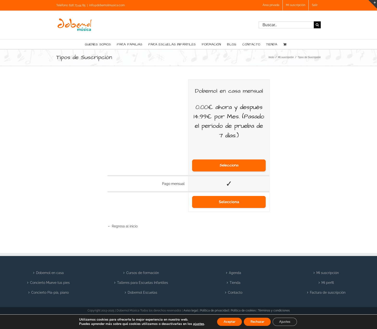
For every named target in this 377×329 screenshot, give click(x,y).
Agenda (235, 273)
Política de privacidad (214, 310)
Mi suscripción (327, 273)
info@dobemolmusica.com (107, 5)
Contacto (235, 292)
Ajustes (286, 321)
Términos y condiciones (274, 310)
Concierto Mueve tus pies (50, 283)
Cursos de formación (142, 273)
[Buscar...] (286, 24)
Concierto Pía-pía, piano (50, 292)
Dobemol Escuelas (142, 292)
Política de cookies (243, 310)
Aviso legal (190, 310)
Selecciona (229, 165)
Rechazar (257, 321)
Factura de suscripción (328, 292)
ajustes (195, 324)
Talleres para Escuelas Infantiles (142, 283)
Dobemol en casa (50, 273)
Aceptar (228, 321)
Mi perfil (327, 283)
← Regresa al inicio (122, 226)
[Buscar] (317, 24)
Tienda (235, 283)
